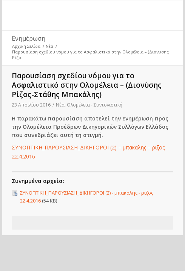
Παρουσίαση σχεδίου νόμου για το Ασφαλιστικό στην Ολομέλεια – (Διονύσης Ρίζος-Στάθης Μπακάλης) (87, 85)
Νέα (49, 46)
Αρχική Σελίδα (26, 46)
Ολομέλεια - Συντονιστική (94, 105)
